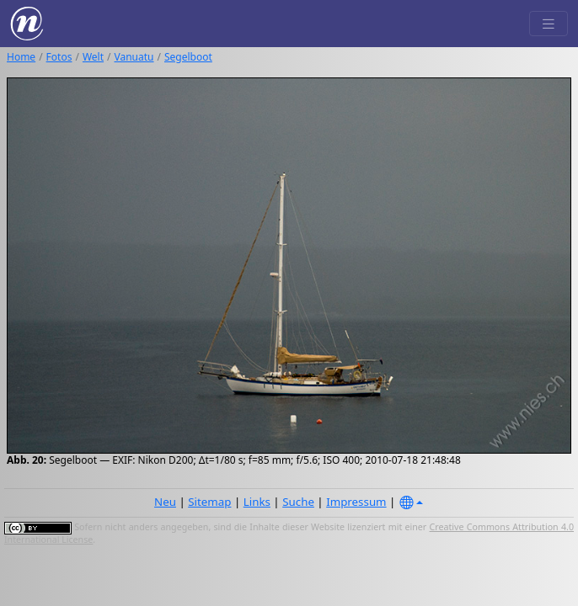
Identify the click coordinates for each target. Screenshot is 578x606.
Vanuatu (134, 57)
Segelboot (188, 57)
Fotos (59, 57)
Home (21, 57)
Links (257, 501)
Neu (165, 501)
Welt (93, 57)
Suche (298, 501)
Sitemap (209, 501)
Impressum (356, 501)
